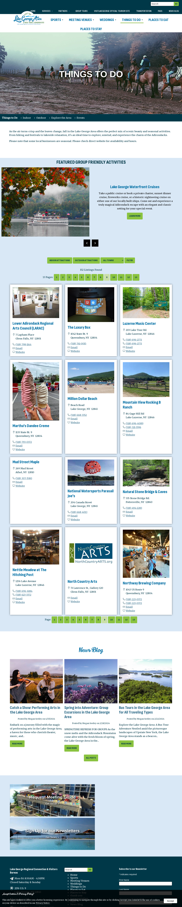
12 (128, 277)
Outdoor (41, 117)
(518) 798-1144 (23, 344)
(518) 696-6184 (24, 591)
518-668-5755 (22, 863)
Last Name (124, 853)
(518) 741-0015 (78, 343)
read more (17, 743)
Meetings (144, 881)
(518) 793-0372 (24, 442)
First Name (124, 843)
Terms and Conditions (83, 878)
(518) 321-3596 (133, 427)
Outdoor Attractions (86, 260)
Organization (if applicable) (131, 862)
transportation (143, 11)
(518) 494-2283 (134, 507)
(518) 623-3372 (23, 594)
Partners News (128, 885)
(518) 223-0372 (134, 599)
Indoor (27, 117)
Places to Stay (91, 29)
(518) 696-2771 (134, 339)
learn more (134, 216)
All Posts (91, 757)
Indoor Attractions (59, 260)
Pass (160, 11)
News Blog (174, 11)
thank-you (76, 859)
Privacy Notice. (43, 903)
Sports (57, 20)
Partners (64, 11)
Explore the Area (61, 117)
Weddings (108, 20)
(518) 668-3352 (79, 415)
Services (47, 11)
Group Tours (81, 11)
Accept (170, 901)
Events (81, 117)
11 (121, 277)
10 (113, 277)
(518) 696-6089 (134, 423)
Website (20, 352)
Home (33, 11)
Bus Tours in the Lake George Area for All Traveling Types (144, 710)
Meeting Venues (81, 20)
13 (136, 277)
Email (19, 348)
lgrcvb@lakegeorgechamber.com (34, 870)
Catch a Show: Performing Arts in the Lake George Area (35, 710)
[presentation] (87, 243)
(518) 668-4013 (79, 512)
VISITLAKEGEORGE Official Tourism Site (112, 11)
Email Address (126, 872)
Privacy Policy (78, 875)
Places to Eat (159, 20)
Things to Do (132, 20)
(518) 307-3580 (24, 478)
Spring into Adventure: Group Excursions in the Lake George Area (87, 712)
